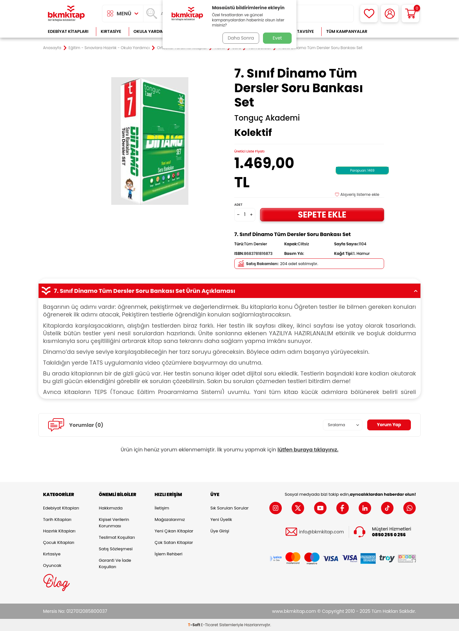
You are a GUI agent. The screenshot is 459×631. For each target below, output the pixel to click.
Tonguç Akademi (267, 118)
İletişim (162, 508)
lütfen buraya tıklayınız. (308, 449)
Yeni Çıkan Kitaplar (174, 531)
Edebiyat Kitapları (68, 31)
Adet (238, 205)
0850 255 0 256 (389, 535)
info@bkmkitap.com (321, 532)
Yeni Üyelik (221, 519)
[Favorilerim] (369, 13)
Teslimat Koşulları (117, 537)
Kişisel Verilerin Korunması (114, 522)
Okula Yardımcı (151, 31)
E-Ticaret (209, 624)
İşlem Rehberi (168, 554)
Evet (277, 38)
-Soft (194, 624)
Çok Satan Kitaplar (174, 542)
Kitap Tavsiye (299, 31)
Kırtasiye (111, 31)
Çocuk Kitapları (58, 542)
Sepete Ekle (321, 214)
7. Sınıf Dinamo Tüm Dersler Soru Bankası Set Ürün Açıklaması (229, 291)
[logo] (66, 13)
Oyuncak (52, 565)
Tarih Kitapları (57, 519)
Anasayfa (52, 47)
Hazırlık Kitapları (59, 531)
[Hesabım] (389, 13)
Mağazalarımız (170, 519)
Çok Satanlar (395, 31)
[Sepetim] (410, 13)
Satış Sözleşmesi (116, 549)
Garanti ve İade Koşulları (115, 563)
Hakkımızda (110, 508)
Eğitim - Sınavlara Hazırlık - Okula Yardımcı (109, 47)
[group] (150, 141)
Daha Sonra (240, 38)
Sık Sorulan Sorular (229, 508)
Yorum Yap (388, 425)
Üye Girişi (219, 531)
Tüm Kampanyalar (346, 31)
